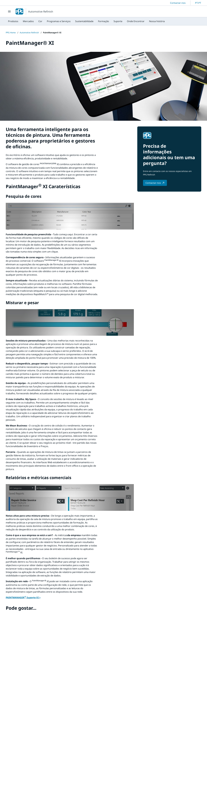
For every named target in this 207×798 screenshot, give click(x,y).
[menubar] (86, 21)
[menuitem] (13, 21)
